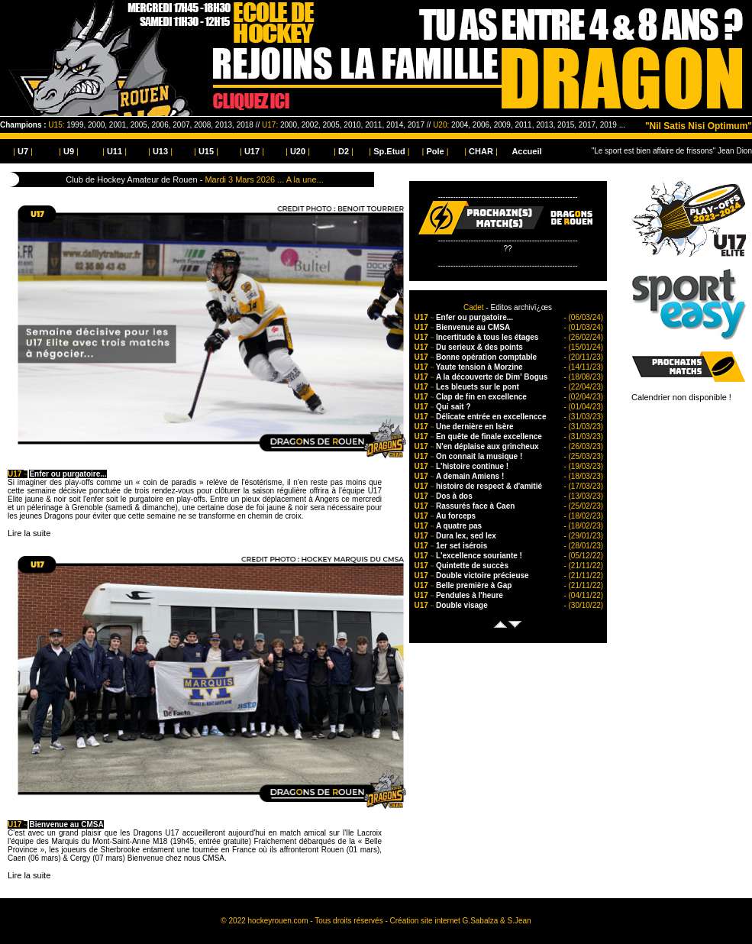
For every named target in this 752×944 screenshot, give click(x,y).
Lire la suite (29, 533)
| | (23, 151)
